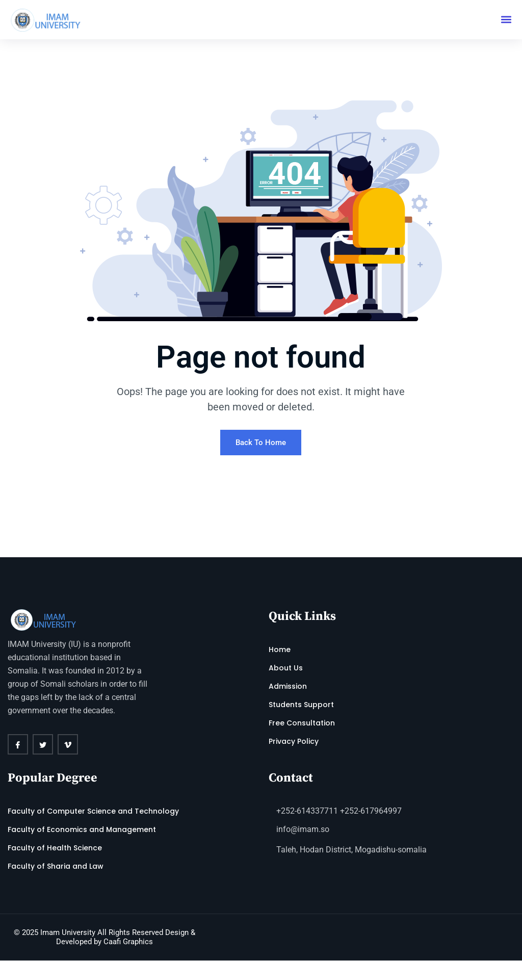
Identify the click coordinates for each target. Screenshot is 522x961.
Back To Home (261, 443)
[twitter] (43, 745)
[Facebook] (18, 745)
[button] (506, 19)
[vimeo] (68, 745)
